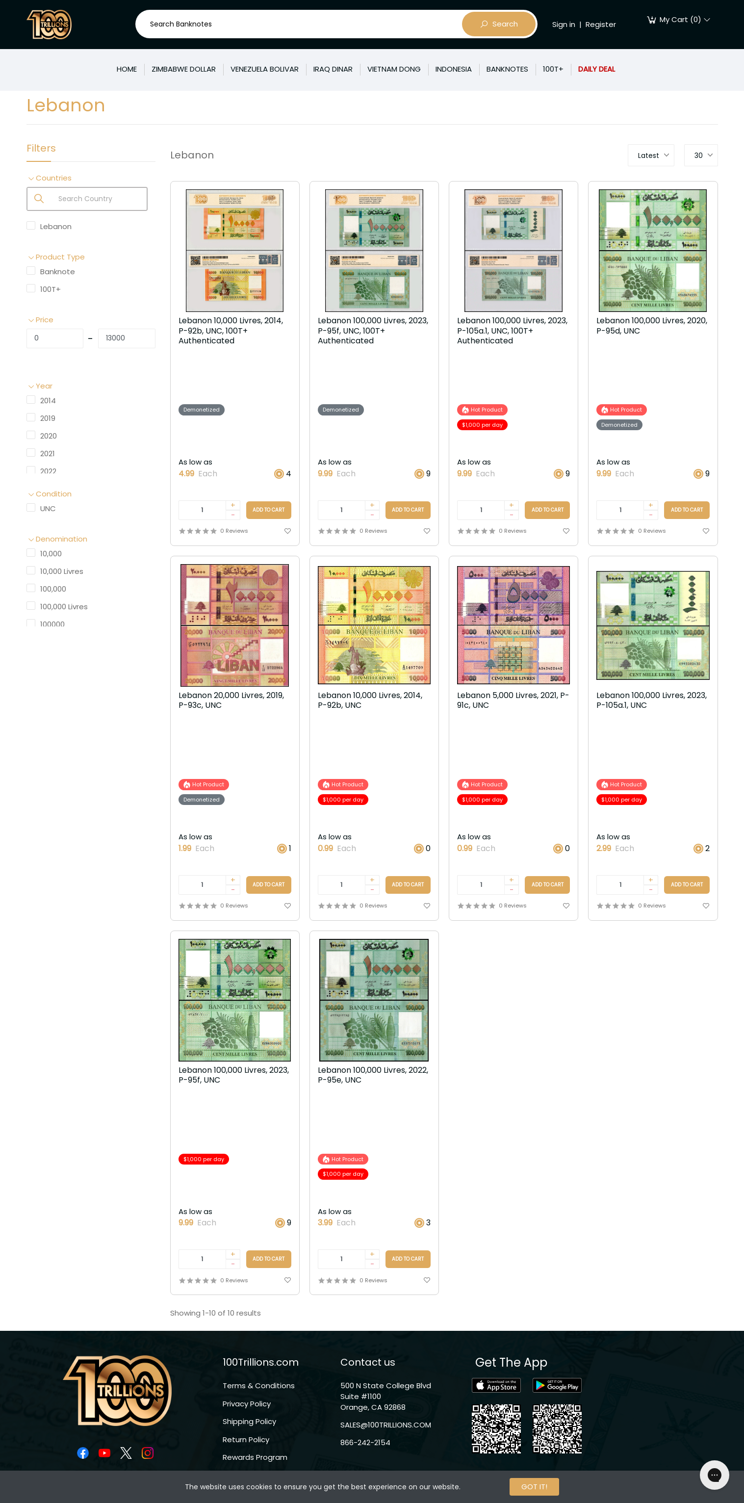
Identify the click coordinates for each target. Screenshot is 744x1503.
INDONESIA (454, 69)
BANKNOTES (507, 69)
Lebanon (56, 226)
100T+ (553, 69)
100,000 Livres (64, 606)
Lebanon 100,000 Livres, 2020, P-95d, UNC (651, 326)
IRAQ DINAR (333, 69)
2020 (48, 436)
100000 (52, 624)
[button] (90, 178)
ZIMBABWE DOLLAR (184, 69)
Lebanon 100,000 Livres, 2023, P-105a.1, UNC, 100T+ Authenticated (512, 331)
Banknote (57, 271)
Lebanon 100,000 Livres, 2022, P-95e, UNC (373, 1075)
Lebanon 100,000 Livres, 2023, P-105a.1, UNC (651, 701)
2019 (47, 418)
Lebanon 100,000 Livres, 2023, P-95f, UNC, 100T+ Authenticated (373, 331)
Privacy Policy (247, 1404)
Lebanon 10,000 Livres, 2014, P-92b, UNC (370, 701)
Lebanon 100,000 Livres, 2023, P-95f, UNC (234, 1075)
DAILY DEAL (596, 69)
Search (499, 24)
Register (601, 24)
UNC (48, 508)
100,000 (53, 589)
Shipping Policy (249, 1421)
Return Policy (246, 1439)
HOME (127, 69)
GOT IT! (534, 1486)
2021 (47, 453)
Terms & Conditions (259, 1385)
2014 (48, 400)
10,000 (51, 553)
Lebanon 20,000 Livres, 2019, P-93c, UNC (231, 701)
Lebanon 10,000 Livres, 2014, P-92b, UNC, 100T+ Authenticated (231, 331)
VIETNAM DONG (394, 69)
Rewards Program (255, 1457)
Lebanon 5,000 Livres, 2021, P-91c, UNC (513, 701)
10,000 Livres (61, 571)
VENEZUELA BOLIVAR (265, 69)
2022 (48, 471)
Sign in (563, 24)
